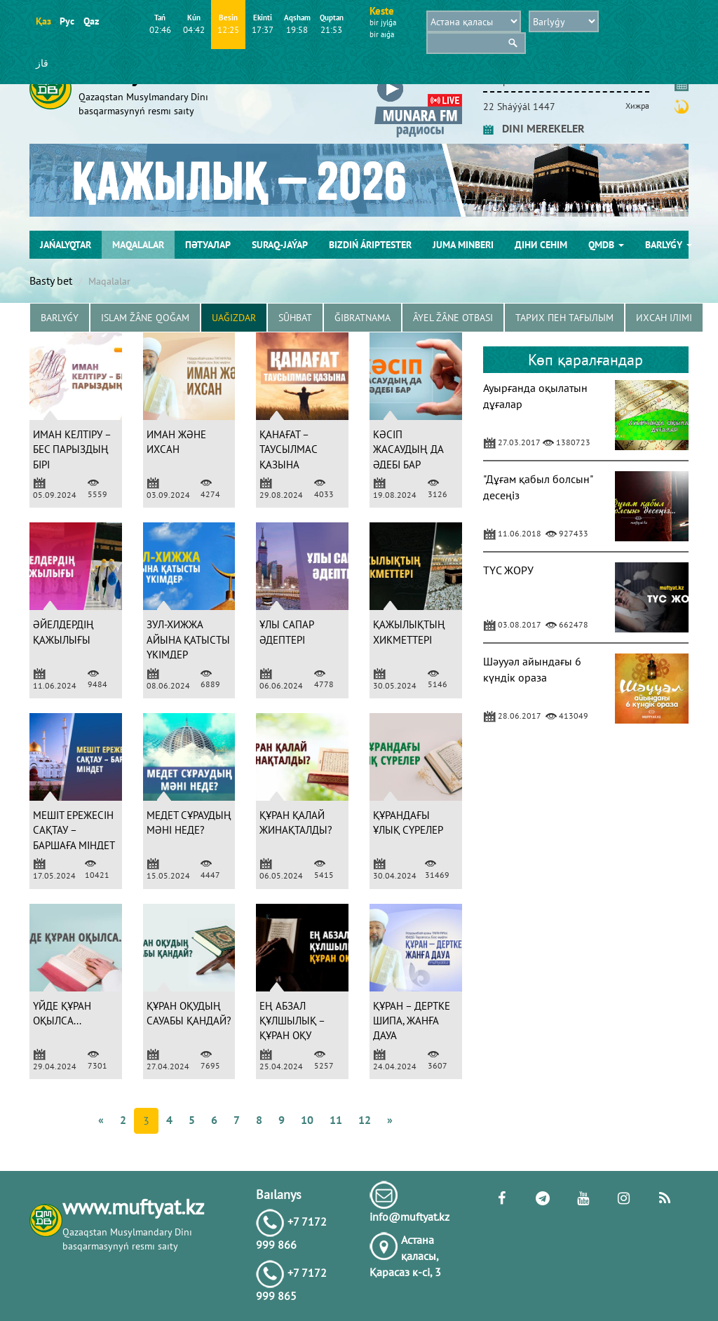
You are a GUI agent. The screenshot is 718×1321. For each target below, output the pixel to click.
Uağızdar (234, 317)
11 (336, 1120)
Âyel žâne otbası (453, 317)
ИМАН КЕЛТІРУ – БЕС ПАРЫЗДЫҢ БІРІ (72, 449)
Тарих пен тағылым (564, 317)
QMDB (606, 244)
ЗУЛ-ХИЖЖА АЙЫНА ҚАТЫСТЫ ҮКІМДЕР (188, 639)
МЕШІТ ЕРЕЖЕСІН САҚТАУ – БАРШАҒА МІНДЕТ (74, 830)
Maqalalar (138, 244)
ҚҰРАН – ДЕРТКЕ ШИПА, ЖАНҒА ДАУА (411, 1021)
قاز (42, 63)
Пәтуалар (208, 244)
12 (364, 1120)
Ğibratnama (362, 317)
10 (307, 1120)
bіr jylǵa (383, 22)
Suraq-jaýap (280, 244)
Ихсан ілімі (664, 317)
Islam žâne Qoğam (145, 317)
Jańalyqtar (65, 244)
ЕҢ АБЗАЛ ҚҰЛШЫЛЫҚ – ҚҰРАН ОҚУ (292, 1021)
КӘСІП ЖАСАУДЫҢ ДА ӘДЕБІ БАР (408, 449)
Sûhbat (295, 317)
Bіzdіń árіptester (370, 244)
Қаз (43, 21)
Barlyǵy (668, 244)
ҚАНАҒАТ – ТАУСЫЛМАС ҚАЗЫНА (288, 449)
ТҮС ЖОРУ (508, 570)
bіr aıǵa (382, 34)
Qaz (90, 21)
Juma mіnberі (463, 244)
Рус (67, 21)
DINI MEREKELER (534, 128)
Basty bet (50, 280)
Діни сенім (541, 244)
